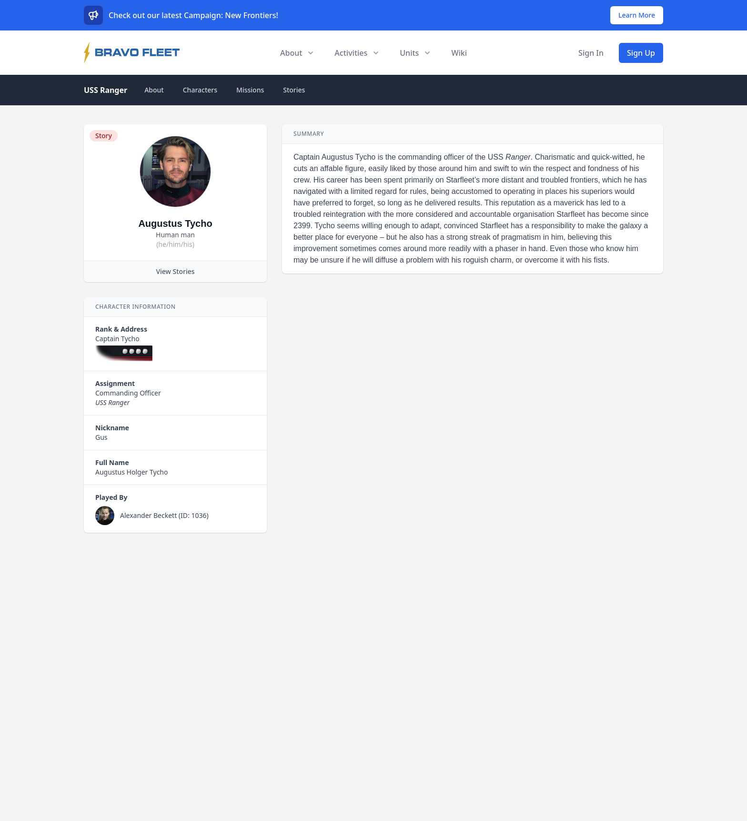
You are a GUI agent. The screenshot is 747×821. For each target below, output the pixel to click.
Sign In (591, 53)
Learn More (636, 15)
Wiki (459, 53)
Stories (294, 89)
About (154, 89)
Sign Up (641, 53)
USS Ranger (105, 90)
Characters (200, 89)
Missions (250, 89)
